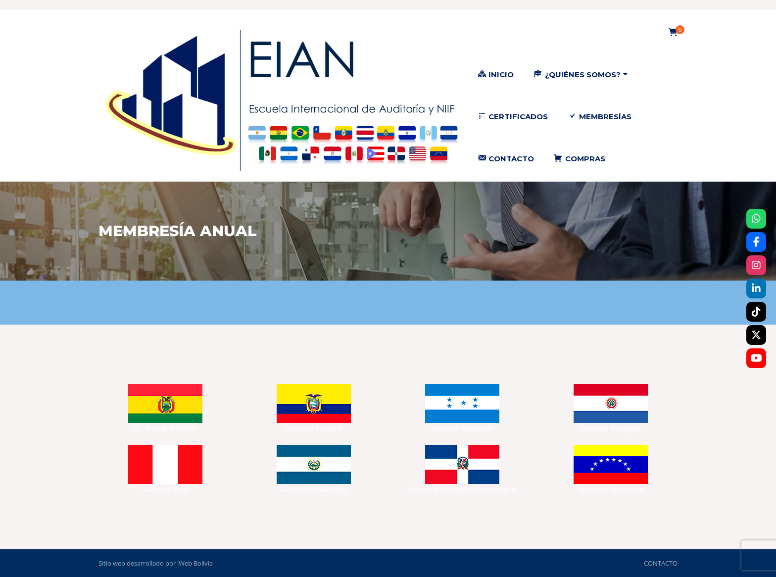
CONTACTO (661, 563)
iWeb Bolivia (195, 563)
